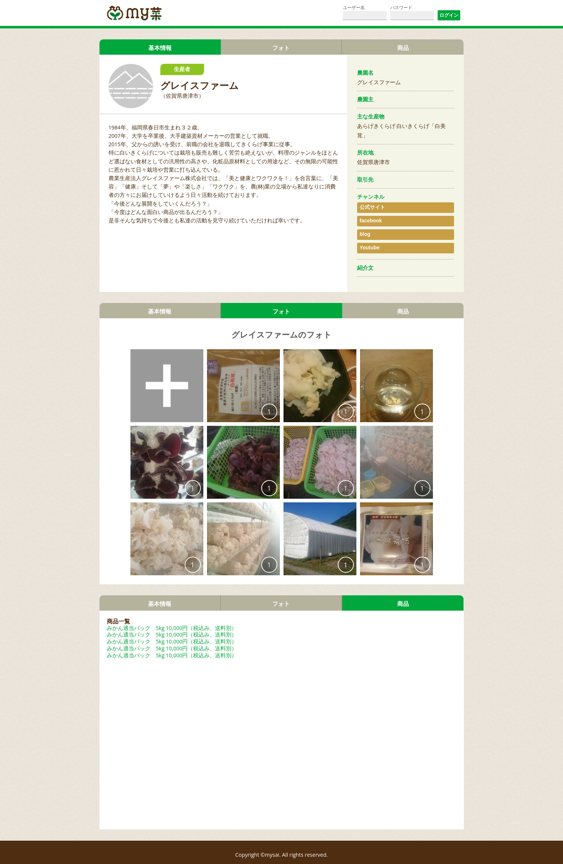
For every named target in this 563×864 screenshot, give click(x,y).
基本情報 (159, 301)
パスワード (401, 7)
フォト (281, 48)
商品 (403, 48)
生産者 (182, 69)
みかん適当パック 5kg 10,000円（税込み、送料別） (172, 618)
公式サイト (371, 206)
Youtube (368, 239)
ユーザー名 (354, 7)
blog (364, 228)
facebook (369, 217)
